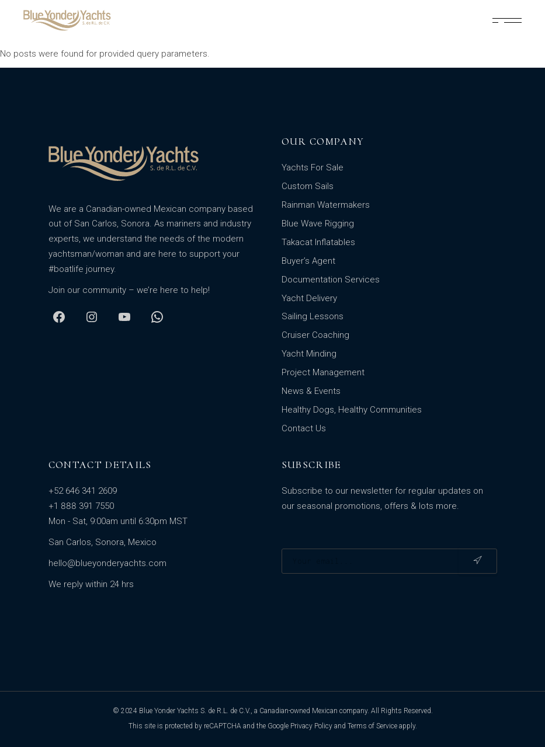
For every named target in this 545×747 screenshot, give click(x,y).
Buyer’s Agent (308, 261)
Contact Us (304, 428)
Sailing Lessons (312, 316)
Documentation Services (331, 279)
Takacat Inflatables (318, 242)
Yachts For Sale (312, 167)
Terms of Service (372, 726)
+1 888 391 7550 (81, 506)
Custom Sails (308, 186)
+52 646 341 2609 (82, 491)
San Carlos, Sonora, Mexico (102, 542)
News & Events (311, 391)
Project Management (323, 372)
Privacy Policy (311, 726)
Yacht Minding (309, 353)
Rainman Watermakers (326, 205)
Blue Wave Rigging (318, 223)
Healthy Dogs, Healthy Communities (352, 409)
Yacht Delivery (309, 298)
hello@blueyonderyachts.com (107, 563)
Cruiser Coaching (315, 335)
